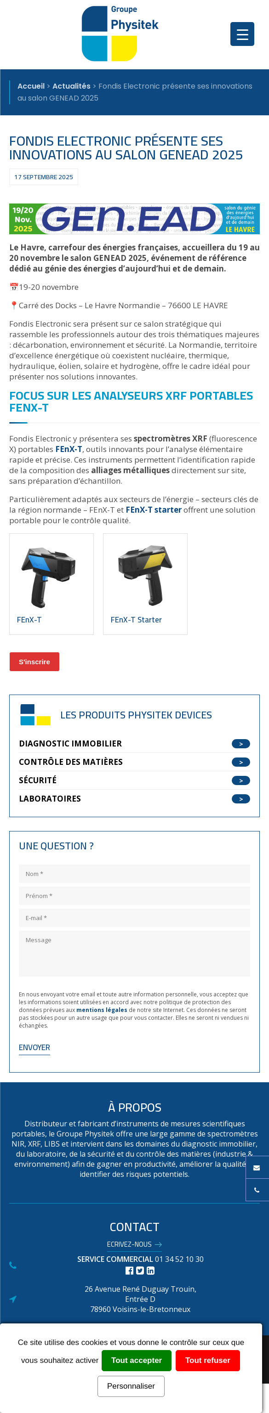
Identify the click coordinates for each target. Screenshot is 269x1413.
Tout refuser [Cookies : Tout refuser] (207, 1360)
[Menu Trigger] (242, 34)
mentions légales (101, 1010)
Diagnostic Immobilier (70, 743)
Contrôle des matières (71, 762)
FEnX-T (68, 449)
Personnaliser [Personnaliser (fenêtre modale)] (131, 1386)
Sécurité (38, 780)
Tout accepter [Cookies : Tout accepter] (136, 1360)
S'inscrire (34, 662)
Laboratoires (50, 798)
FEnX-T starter (154, 509)
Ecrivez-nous (129, 1246)
